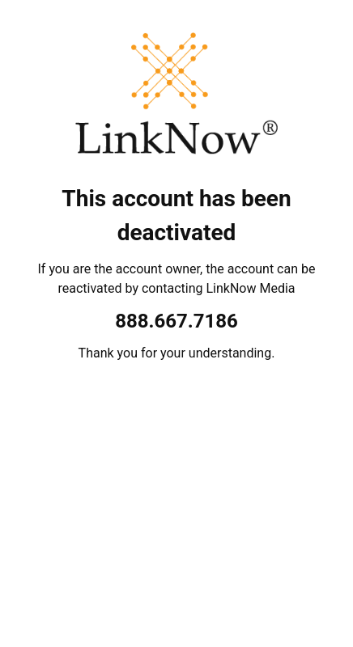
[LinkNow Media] (176, 97)
